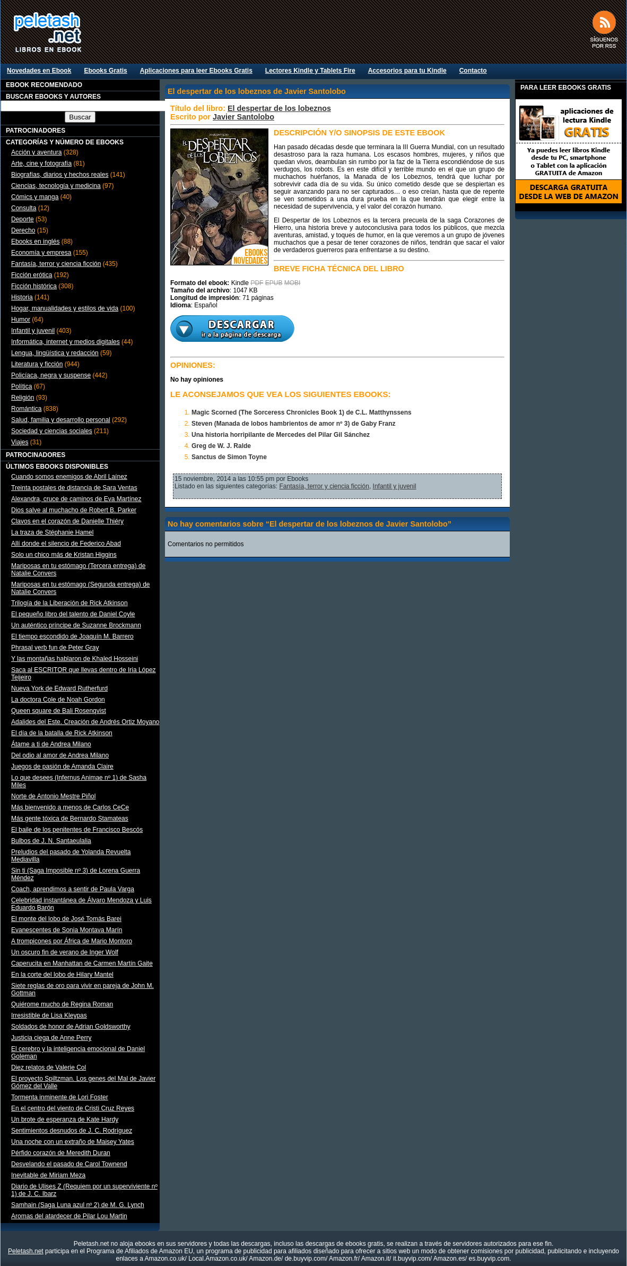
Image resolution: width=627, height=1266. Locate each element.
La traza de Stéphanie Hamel (52, 532)
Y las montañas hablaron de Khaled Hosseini (74, 658)
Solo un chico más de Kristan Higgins (64, 554)
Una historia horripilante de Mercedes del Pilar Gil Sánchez (280, 434)
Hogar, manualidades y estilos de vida (64, 308)
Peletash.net (25, 1251)
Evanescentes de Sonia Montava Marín (66, 930)
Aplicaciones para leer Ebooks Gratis (196, 70)
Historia (22, 297)
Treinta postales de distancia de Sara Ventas (74, 488)
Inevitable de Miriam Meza (48, 1175)
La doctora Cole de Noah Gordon (58, 699)
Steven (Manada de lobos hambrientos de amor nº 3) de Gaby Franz (293, 423)
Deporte (22, 219)
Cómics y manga (34, 197)
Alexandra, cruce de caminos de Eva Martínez (76, 499)
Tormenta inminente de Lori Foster (59, 1097)
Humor (20, 319)
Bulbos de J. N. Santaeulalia (51, 841)
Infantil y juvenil (33, 330)
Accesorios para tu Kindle (407, 70)
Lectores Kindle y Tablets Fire (310, 70)
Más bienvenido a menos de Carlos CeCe (70, 807)
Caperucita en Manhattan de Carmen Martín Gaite (82, 963)
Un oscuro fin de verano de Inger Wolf (64, 952)
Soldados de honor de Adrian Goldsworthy (70, 1026)
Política (21, 386)
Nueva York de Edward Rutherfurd (59, 688)
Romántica (26, 408)
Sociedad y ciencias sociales (51, 431)
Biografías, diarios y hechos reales (59, 174)
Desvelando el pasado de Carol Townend (69, 1164)
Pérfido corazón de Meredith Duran (60, 1153)
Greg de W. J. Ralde (221, 446)
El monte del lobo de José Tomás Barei (66, 919)
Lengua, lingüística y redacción (55, 353)
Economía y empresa (41, 252)
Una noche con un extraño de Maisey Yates (72, 1142)
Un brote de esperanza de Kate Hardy (64, 1119)
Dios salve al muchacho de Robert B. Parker (73, 510)
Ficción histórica (34, 286)
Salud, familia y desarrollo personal (60, 420)
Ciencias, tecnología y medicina (56, 186)
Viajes (19, 442)
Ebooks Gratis (105, 70)
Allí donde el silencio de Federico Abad (66, 543)
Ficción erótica (31, 275)
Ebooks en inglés (35, 241)
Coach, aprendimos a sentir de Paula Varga (72, 889)
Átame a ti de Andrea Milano (51, 744)
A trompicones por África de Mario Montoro (71, 941)
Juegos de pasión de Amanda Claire (62, 766)
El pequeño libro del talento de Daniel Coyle (73, 614)
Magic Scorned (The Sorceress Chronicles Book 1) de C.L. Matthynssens (301, 412)
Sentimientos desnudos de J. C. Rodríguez (71, 1130)
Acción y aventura (36, 152)
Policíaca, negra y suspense (51, 375)
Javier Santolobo (243, 117)
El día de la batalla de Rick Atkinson (61, 733)
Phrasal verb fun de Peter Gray (55, 647)
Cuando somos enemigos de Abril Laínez (69, 476)
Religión (22, 397)
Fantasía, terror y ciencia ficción (56, 264)
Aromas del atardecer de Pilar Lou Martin (69, 1216)
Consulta (23, 208)
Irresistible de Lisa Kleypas (49, 1015)
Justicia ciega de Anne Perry (51, 1037)
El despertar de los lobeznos (279, 108)
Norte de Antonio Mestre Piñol (53, 796)
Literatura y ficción (37, 364)
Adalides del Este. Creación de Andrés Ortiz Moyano (85, 722)
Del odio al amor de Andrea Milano (60, 755)
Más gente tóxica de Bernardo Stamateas (69, 818)
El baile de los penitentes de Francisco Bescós (77, 829)
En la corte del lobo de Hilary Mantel (62, 974)
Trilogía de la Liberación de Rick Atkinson (69, 603)
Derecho (23, 230)
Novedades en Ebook (39, 70)
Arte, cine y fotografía (41, 163)
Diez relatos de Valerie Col (48, 1067)
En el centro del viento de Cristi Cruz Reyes (72, 1108)
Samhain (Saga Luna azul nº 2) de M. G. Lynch (77, 1205)
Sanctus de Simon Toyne (229, 457)
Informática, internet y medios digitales (65, 342)
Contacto (473, 70)
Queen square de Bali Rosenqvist (58, 710)
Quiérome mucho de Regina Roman (62, 1004)
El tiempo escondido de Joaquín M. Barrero (72, 636)
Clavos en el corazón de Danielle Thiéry (67, 521)
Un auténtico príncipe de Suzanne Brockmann (76, 625)
